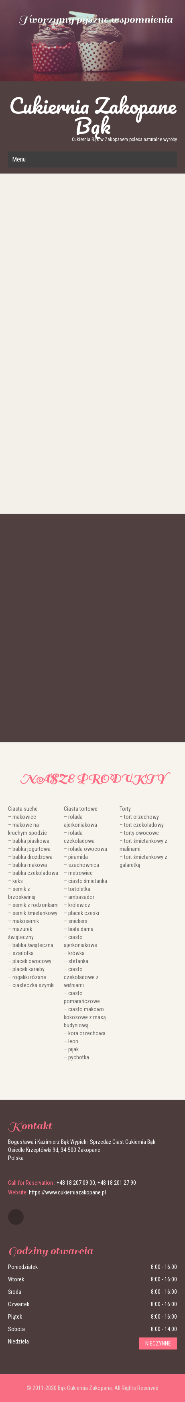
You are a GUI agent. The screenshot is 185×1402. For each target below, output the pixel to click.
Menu (19, 159)
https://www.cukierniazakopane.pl (67, 1192)
